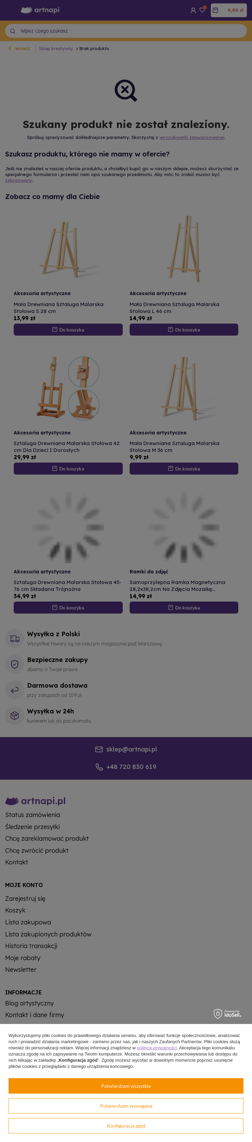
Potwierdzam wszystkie (126, 1086)
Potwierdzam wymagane (126, 1106)
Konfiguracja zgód (126, 1126)
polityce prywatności (157, 1047)
